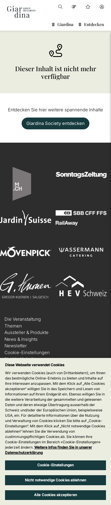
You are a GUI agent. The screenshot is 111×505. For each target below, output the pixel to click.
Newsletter (15, 345)
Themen (13, 326)
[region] (55, 431)
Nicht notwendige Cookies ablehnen (55, 480)
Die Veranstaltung (22, 319)
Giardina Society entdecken (55, 123)
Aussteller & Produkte (26, 332)
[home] (21, 12)
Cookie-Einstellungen (27, 352)
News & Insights (21, 339)
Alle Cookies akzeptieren (55, 495)
